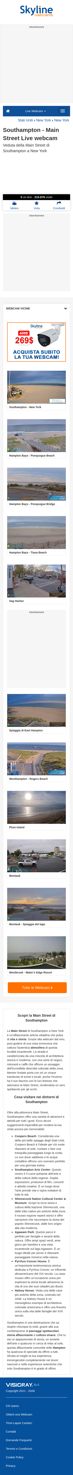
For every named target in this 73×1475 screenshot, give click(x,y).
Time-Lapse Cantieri (19, 1423)
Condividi (59, 205)
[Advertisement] (36, 66)
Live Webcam (35, 111)
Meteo (14, 205)
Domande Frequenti (19, 1440)
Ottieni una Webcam (19, 1414)
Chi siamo (12, 1405)
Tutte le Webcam (37, 988)
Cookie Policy (15, 1457)
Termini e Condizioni (19, 1448)
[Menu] (62, 111)
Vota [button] (37, 205)
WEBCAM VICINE (36, 308)
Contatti (11, 1431)
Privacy (10, 1465)
